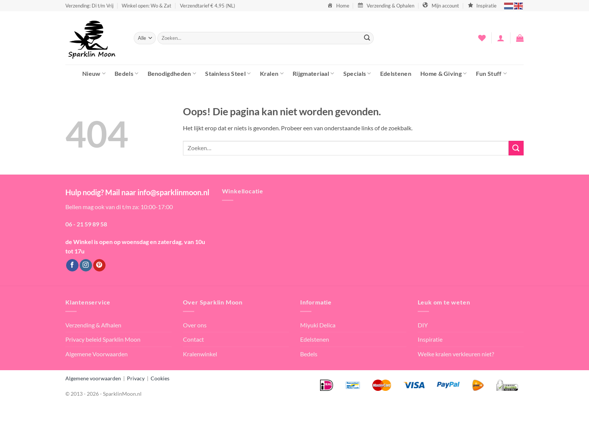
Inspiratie (430, 339)
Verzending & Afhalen (93, 325)
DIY (423, 325)
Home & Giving (443, 73)
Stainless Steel (228, 73)
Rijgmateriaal (313, 73)
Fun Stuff (491, 73)
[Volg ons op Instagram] (86, 265)
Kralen (272, 73)
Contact (193, 339)
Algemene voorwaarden (93, 378)
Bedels (126, 73)
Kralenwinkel (200, 353)
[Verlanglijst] (482, 38)
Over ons (195, 325)
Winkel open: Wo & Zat (146, 6)
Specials (357, 73)
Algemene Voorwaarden (96, 353)
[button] (500, 38)
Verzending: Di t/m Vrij (89, 6)
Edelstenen (395, 73)
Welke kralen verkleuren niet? (456, 353)
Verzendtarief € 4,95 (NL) (207, 6)
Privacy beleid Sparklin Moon (102, 339)
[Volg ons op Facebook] (72, 265)
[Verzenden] (367, 38)
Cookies (160, 378)
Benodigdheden (172, 73)
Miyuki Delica (317, 325)
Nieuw (94, 73)
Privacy (136, 378)
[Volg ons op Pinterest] (99, 265)
